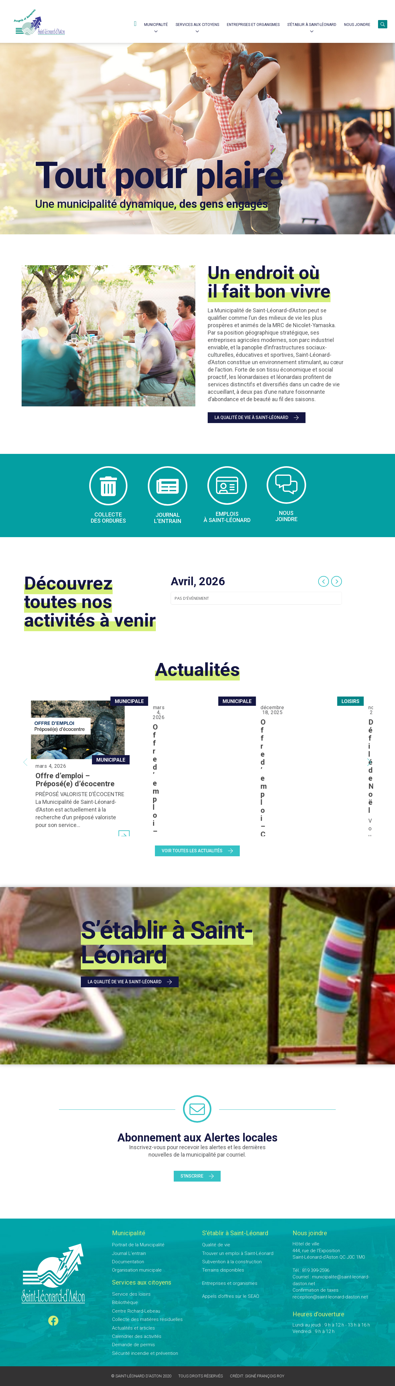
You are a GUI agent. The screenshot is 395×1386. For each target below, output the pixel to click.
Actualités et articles (133, 1328)
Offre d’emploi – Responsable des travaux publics (195, 725)
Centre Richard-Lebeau (136, 1311)
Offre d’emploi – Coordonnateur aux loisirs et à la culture (313, 725)
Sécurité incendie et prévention (145, 1353)
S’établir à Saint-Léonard (311, 25)
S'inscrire (197, 1176)
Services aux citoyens (197, 25)
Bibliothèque (125, 1302)
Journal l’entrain (167, 518)
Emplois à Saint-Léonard (227, 517)
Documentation (128, 1262)
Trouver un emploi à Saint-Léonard (237, 1253)
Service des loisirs (131, 1294)
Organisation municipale (137, 1270)
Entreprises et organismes (229, 1283)
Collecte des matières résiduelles (147, 1319)
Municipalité (156, 25)
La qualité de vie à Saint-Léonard (256, 418)
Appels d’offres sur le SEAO (230, 1296)
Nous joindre (357, 25)
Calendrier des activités (136, 1336)
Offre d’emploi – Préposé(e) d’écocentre (74, 779)
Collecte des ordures (108, 518)
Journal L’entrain (129, 1253)
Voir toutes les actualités (197, 851)
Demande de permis (133, 1344)
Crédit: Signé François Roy (257, 1376)
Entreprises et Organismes (253, 25)
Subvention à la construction (232, 1262)
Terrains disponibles (223, 1270)
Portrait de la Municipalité (138, 1245)
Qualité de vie (216, 1245)
